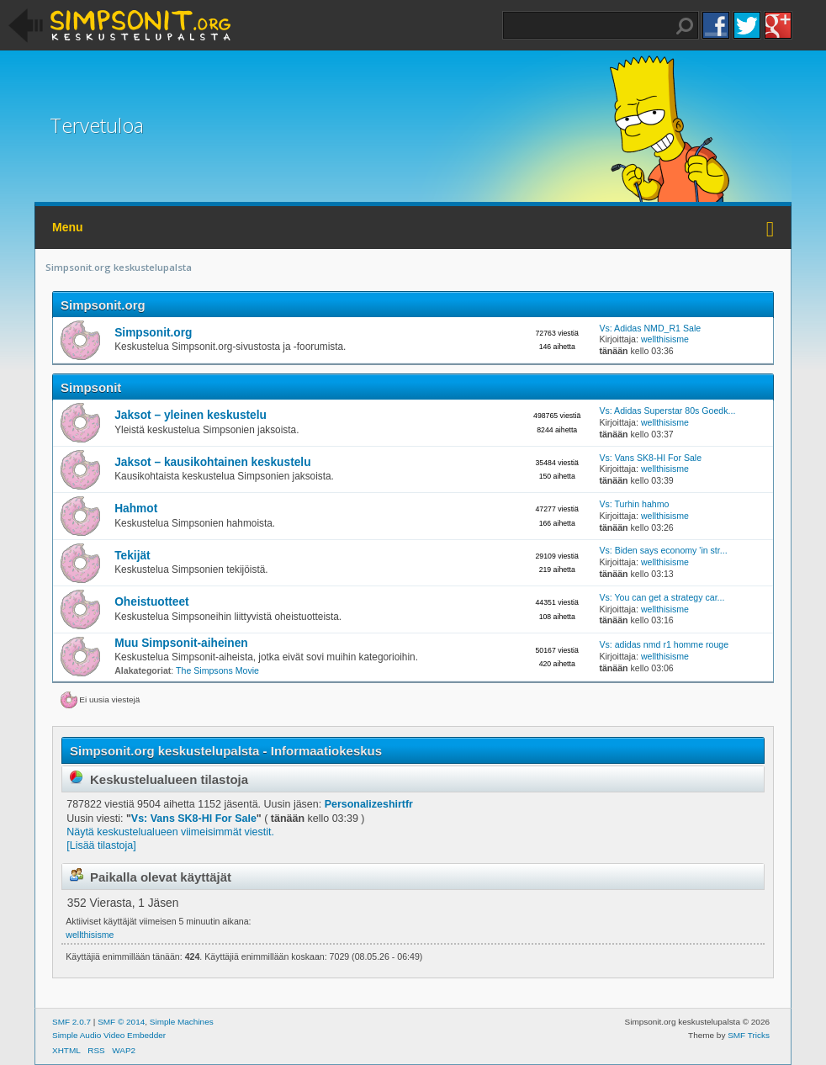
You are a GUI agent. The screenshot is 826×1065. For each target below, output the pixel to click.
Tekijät (132, 555)
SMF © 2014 (121, 1021)
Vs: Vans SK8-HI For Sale (650, 458)
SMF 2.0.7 (71, 1021)
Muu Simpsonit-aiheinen (181, 643)
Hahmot (135, 508)
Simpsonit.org (103, 305)
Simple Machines (182, 1021)
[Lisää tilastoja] (100, 845)
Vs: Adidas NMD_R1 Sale (650, 328)
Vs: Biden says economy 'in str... (663, 550)
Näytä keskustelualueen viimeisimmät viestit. (170, 832)
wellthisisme (665, 339)
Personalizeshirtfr (369, 804)
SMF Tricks (749, 1035)
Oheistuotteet (151, 602)
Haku (684, 26)
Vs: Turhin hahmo (634, 504)
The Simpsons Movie (217, 670)
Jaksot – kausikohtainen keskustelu (212, 462)
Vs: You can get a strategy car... (661, 597)
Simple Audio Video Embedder (109, 1035)
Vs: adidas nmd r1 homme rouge (663, 644)
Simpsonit (91, 387)
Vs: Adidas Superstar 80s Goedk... (667, 410)
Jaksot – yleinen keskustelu (190, 415)
